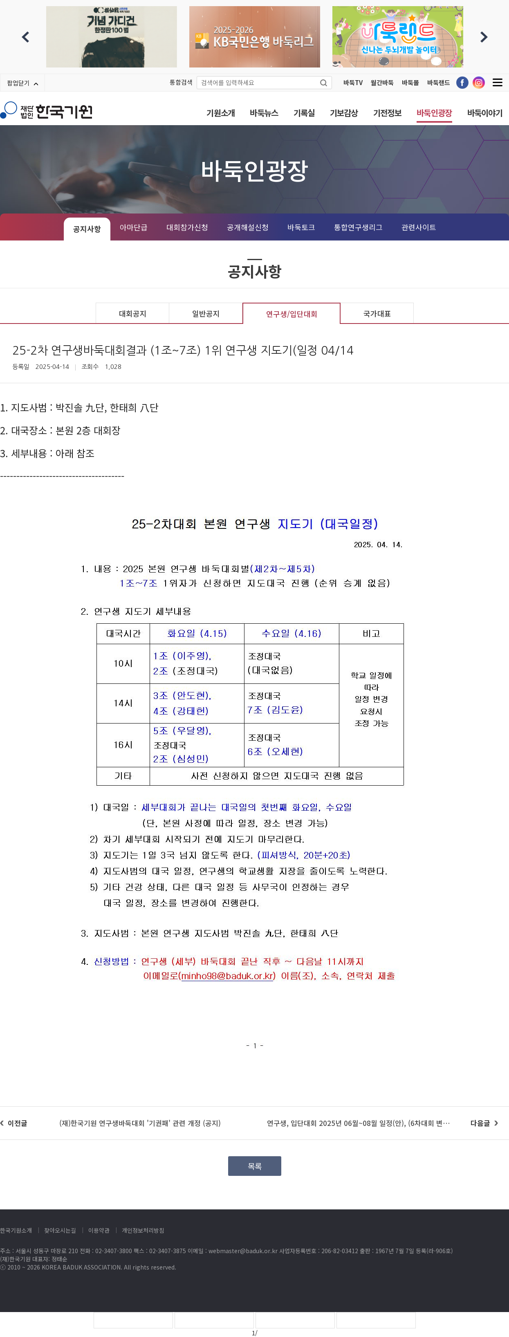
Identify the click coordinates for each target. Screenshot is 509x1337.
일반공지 (206, 313)
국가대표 (377, 313)
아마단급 (134, 227)
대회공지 (133, 313)
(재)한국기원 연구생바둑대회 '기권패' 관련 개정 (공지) (140, 1123)
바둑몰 (410, 82)
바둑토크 (301, 227)
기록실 (304, 113)
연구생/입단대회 (292, 313)
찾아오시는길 (60, 1230)
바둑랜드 (438, 82)
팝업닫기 (22, 83)
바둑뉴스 (264, 113)
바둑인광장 (434, 113)
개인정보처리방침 (143, 1230)
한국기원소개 (16, 1230)
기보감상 (344, 113)
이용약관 (99, 1230)
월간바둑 (382, 82)
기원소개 (220, 113)
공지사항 (87, 228)
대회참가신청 (187, 227)
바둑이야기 (485, 113)
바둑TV (353, 82)
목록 (255, 1165)
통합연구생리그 (358, 227)
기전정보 (387, 113)
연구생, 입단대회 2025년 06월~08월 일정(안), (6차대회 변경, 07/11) (371, 1123)
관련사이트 (418, 227)
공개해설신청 (248, 227)
